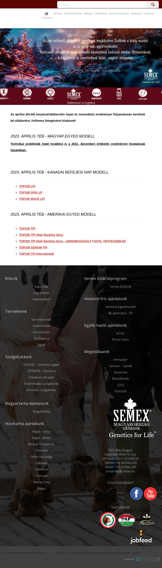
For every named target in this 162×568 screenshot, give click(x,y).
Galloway (41, 463)
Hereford (41, 469)
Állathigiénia (41, 338)
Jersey (120, 333)
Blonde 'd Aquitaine (41, 444)
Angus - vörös (41, 431)
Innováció (136, 13)
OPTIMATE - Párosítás (41, 371)
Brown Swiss (120, 339)
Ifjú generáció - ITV (120, 313)
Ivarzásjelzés (41, 332)
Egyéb (42, 345)
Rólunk (57, 13)
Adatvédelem (41, 299)
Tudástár (149, 13)
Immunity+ (120, 360)
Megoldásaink (96, 351)
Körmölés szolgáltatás (41, 390)
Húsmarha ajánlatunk (24, 423)
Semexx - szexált (120, 366)
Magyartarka (41, 411)
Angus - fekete (41, 438)
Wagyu (41, 488)
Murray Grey (41, 482)
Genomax (120, 372)
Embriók (88, 13)
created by (142, 559)
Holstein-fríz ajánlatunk (105, 298)
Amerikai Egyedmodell (121, 307)
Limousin (41, 476)
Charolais (41, 450)
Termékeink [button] (101, 13)
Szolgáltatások (18, 356)
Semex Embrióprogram (105, 278)
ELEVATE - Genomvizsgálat (41, 365)
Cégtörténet (41, 293)
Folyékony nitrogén (41, 377)
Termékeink (16, 311)
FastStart (121, 391)
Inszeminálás (41, 326)
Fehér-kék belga (41, 457)
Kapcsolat (47, 18)
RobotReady (120, 379)
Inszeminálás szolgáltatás (41, 384)
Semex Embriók (120, 287)
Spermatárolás (41, 319)
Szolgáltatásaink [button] (119, 13)
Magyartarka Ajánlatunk (27, 403)
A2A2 (120, 385)
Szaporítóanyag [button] (73, 13)
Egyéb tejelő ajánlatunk (105, 325)
